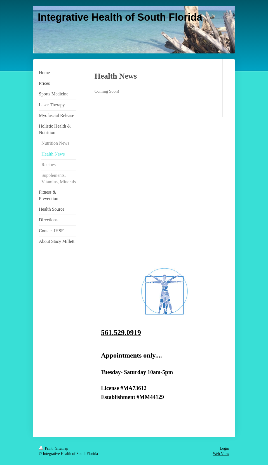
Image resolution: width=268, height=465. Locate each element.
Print (46, 448)
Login (224, 448)
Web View (221, 454)
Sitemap (61, 448)
